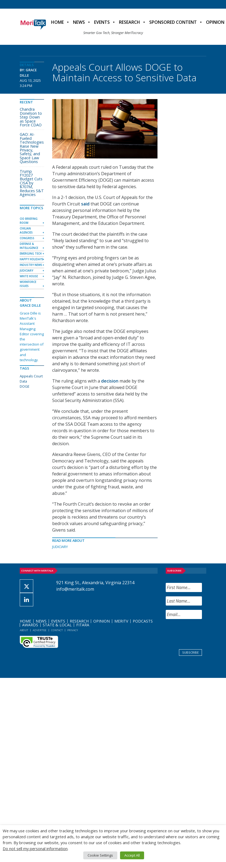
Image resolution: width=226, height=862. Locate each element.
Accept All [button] (132, 855)
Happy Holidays (31, 259)
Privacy (72, 630)
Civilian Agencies (26, 230)
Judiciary (60, 546)
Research (129, 22)
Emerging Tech (31, 253)
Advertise (39, 630)
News (79, 22)
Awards (30, 624)
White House (29, 276)
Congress (27, 238)
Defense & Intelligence (29, 246)
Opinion (101, 621)
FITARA (82, 624)
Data (23, 381)
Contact (57, 630)
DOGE (24, 386)
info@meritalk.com (75, 589)
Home (57, 22)
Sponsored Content (173, 22)
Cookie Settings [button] (100, 855)
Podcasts (143, 621)
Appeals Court (31, 376)
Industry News (31, 265)
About (24, 630)
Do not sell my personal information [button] (35, 848)
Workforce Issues (28, 284)
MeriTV (121, 621)
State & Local (57, 624)
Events (102, 22)
